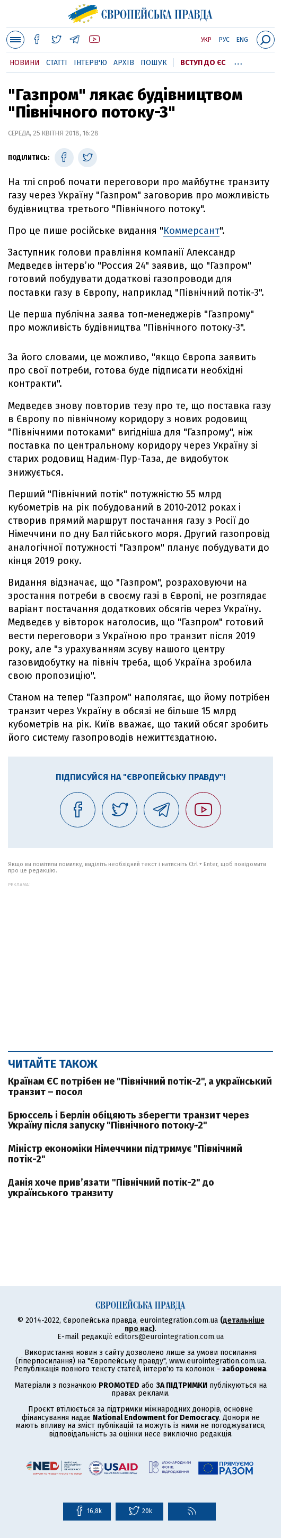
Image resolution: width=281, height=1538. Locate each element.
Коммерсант (191, 230)
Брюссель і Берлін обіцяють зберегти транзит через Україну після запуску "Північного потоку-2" (128, 1120)
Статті (56, 62)
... (238, 61)
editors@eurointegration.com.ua (169, 1336)
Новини (25, 62)
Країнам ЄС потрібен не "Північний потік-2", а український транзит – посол (140, 1087)
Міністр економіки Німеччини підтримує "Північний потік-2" (125, 1154)
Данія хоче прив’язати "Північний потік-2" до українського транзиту (111, 1188)
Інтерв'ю (90, 62)
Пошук (153, 62)
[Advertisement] (140, 961)
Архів (123, 62)
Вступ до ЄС (202, 62)
